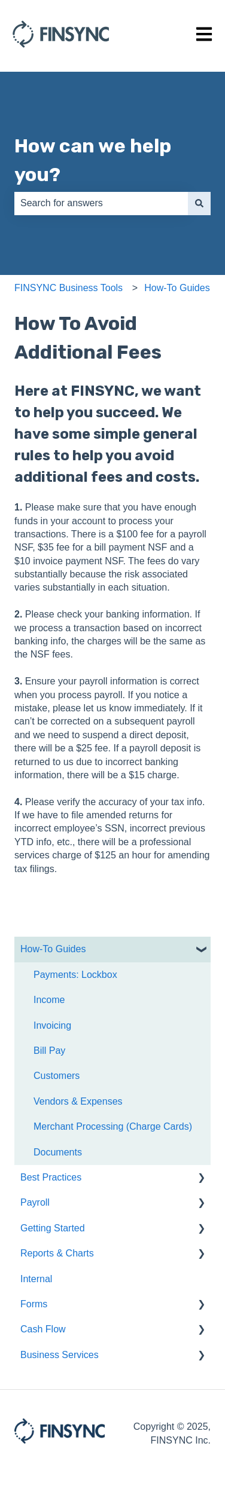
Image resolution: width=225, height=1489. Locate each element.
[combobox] (101, 203)
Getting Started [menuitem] (52, 1228)
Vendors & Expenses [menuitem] (78, 1101)
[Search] (199, 203)
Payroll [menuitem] (35, 1202)
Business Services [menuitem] (59, 1355)
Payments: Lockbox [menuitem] (75, 975)
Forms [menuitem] (33, 1304)
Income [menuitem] (49, 1000)
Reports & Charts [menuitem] (57, 1253)
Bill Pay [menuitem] (49, 1050)
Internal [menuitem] (36, 1279)
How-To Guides (176, 288)
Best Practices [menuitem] (50, 1177)
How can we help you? (92, 160)
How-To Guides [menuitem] (53, 949)
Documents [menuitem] (58, 1152)
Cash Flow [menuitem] (43, 1329)
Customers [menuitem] (57, 1076)
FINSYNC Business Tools (68, 288)
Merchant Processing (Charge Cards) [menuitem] (113, 1126)
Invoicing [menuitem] (52, 1025)
